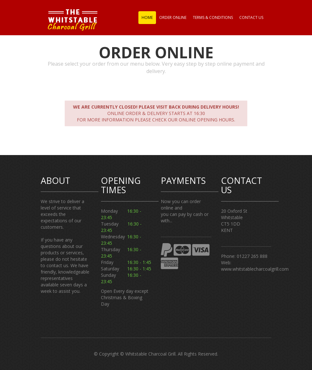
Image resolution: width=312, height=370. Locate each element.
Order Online (172, 17)
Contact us (251, 17)
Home (147, 17)
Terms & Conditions (213, 17)
